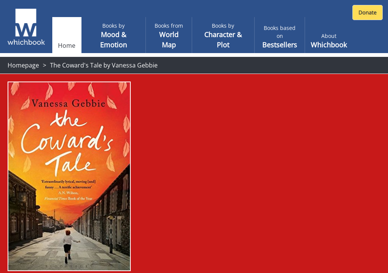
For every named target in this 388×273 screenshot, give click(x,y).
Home (66, 45)
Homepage (23, 65)
